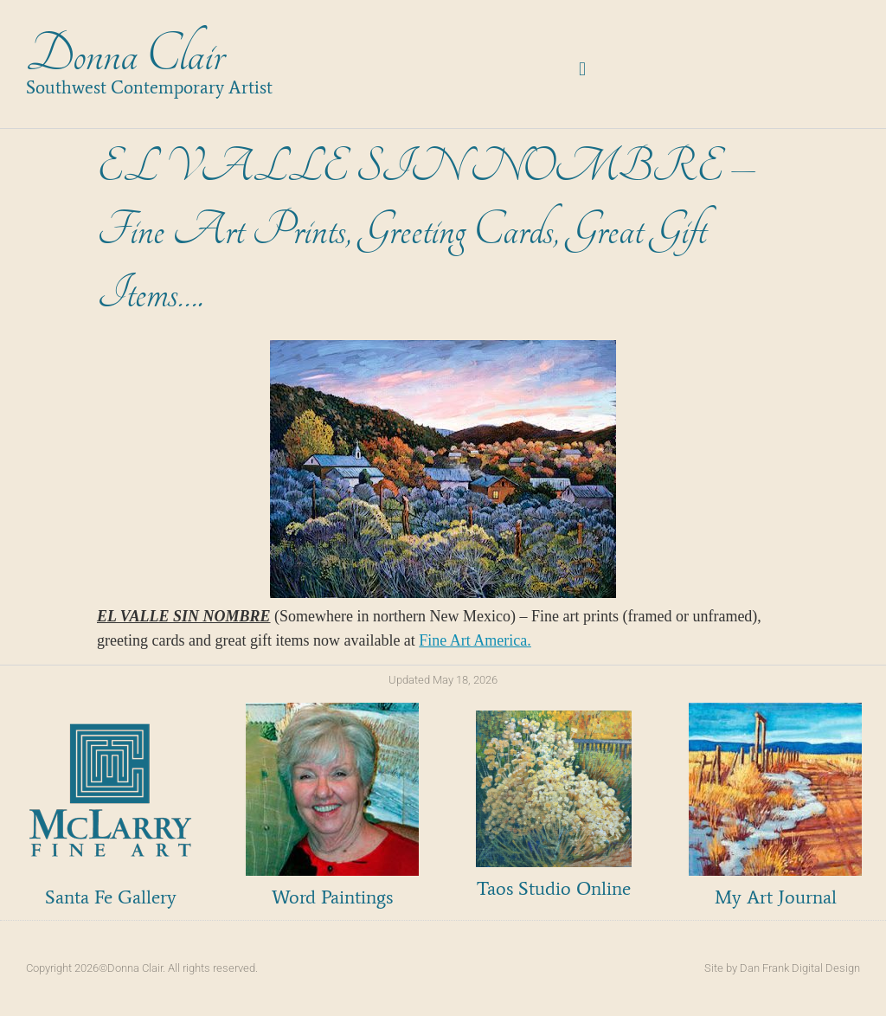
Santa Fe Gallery (111, 897)
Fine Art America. (474, 640)
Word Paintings (332, 897)
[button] (583, 69)
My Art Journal (776, 897)
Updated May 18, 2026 (443, 679)
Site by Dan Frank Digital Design (782, 967)
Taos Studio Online (554, 888)
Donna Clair (125, 55)
